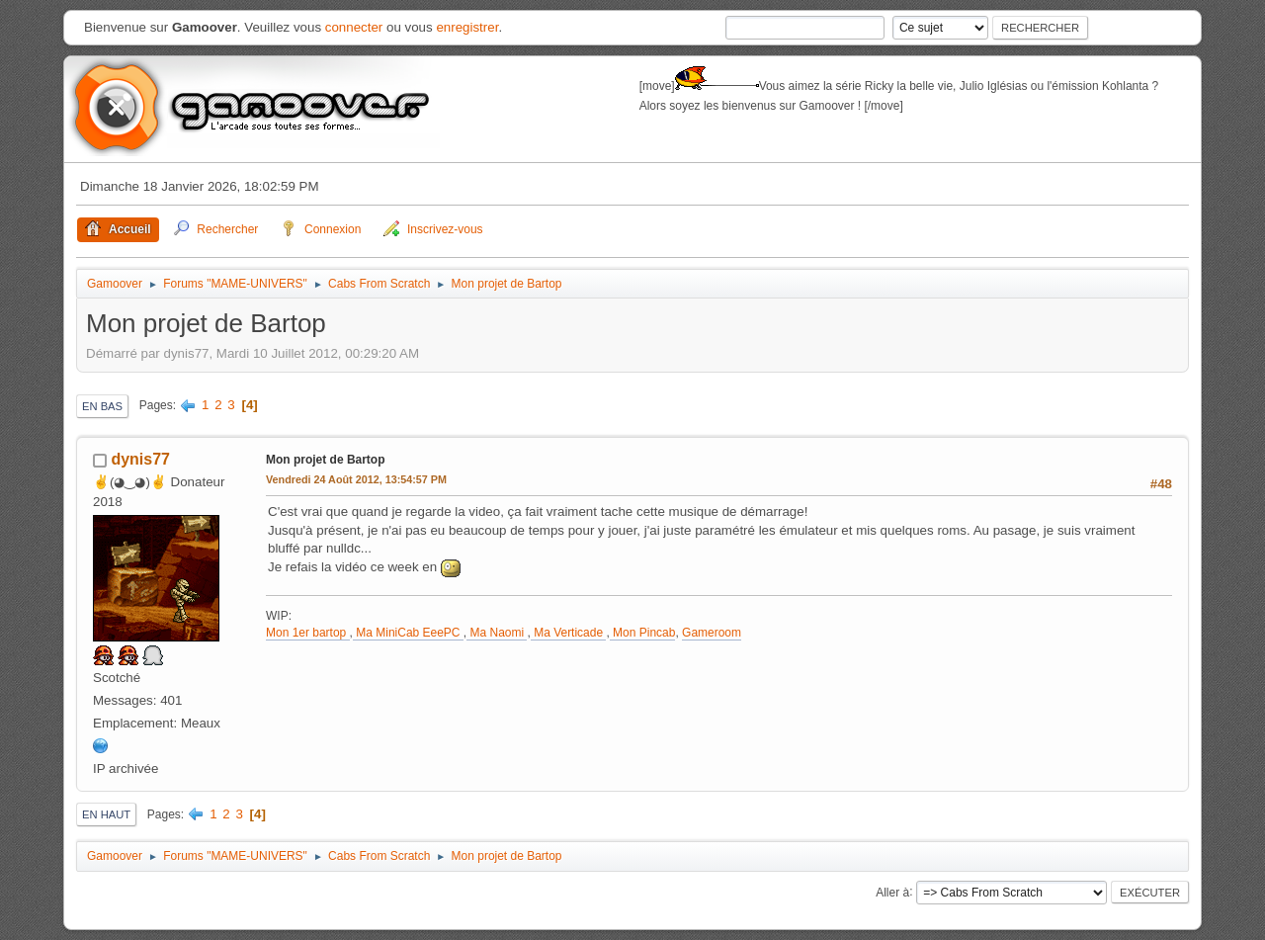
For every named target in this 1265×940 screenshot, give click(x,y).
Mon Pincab (643, 633)
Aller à (892, 891)
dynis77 (140, 459)
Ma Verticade (569, 633)
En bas (102, 406)
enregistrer (467, 27)
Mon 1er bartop (308, 633)
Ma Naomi (496, 633)
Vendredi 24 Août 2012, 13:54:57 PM (356, 479)
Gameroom (711, 633)
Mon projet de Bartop (325, 460)
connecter (354, 27)
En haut (106, 814)
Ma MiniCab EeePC (408, 633)
